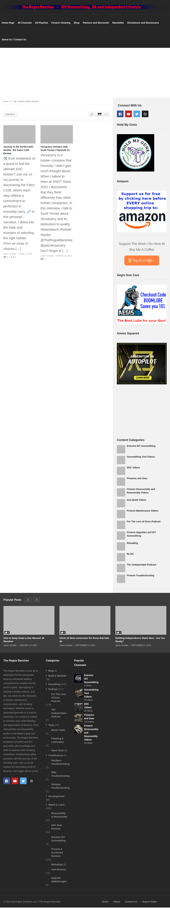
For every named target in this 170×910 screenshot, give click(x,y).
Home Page (8, 25)
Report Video (149, 904)
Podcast (52, 691)
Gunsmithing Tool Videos (141, 459)
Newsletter (118, 25)
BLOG (130, 556)
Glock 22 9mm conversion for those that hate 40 (84, 642)
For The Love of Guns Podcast (144, 523)
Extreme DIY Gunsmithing (141, 448)
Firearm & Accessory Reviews (57, 855)
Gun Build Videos (136, 502)
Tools (51, 727)
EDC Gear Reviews (56, 829)
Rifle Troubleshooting (60, 776)
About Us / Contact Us (14, 42)
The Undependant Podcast (141, 567)
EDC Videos (133, 470)
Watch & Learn (56, 807)
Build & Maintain (57, 678)
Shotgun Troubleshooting (60, 788)
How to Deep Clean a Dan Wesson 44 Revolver (23, 642)
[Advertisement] (85, 75)
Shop (77, 25)
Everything (54, 686)
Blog (50, 673)
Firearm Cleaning (60, 25)
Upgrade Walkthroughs (59, 882)
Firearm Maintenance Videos (142, 513)
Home (105, 904)
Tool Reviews (58, 871)
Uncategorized (56, 798)
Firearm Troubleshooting (140, 577)
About (116, 904)
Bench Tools (58, 732)
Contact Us (131, 904)
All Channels (25, 25)
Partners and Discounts (96, 25)
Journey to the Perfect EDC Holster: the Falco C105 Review (18, 152)
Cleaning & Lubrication (57, 742)
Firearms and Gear (137, 480)
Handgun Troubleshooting (60, 764)
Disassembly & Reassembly (59, 817)
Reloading (132, 545)
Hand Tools (57, 752)
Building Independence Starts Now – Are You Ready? (140, 642)
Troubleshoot (55, 757)
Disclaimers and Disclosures (143, 25)
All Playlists (41, 25)
